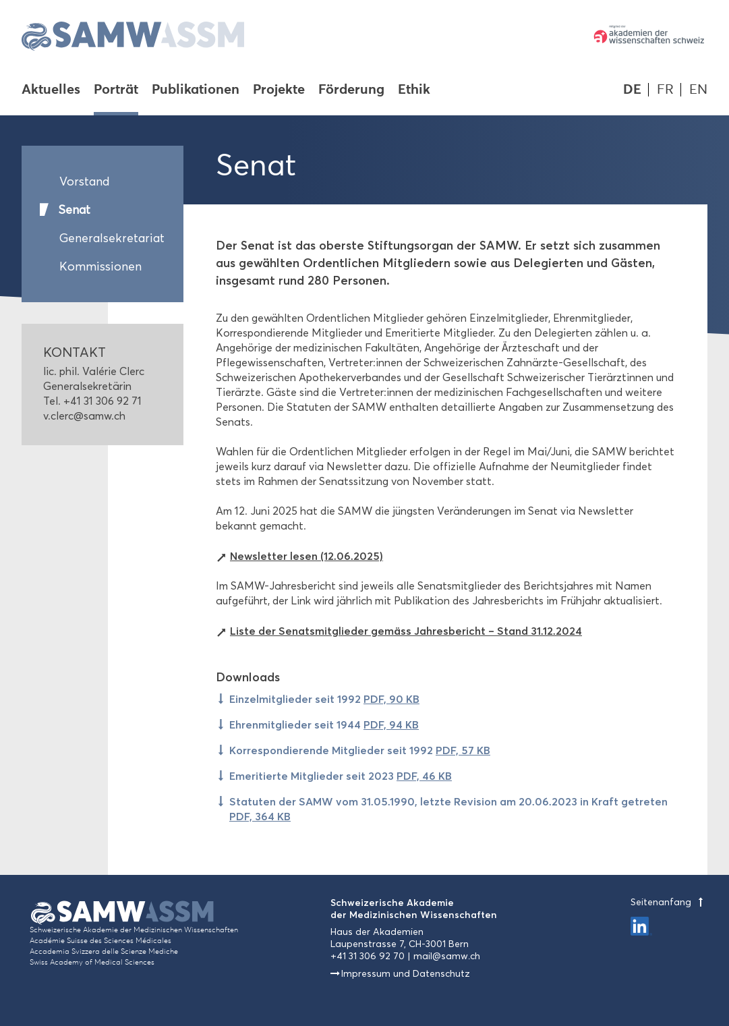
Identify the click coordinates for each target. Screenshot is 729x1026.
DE (632, 89)
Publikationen (195, 90)
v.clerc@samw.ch (84, 415)
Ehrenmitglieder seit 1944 (324, 724)
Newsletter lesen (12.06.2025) (306, 556)
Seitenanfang (669, 902)
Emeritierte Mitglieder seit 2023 (340, 775)
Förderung (351, 90)
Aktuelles (51, 90)
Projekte (279, 90)
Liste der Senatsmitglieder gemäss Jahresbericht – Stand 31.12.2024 (406, 630)
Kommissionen (100, 266)
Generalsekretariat (110, 238)
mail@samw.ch (446, 956)
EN (698, 89)
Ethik (414, 90)
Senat (74, 209)
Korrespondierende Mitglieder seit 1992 (359, 750)
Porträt (116, 90)
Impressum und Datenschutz (405, 973)
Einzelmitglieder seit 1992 (324, 699)
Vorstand (84, 181)
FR (665, 89)
